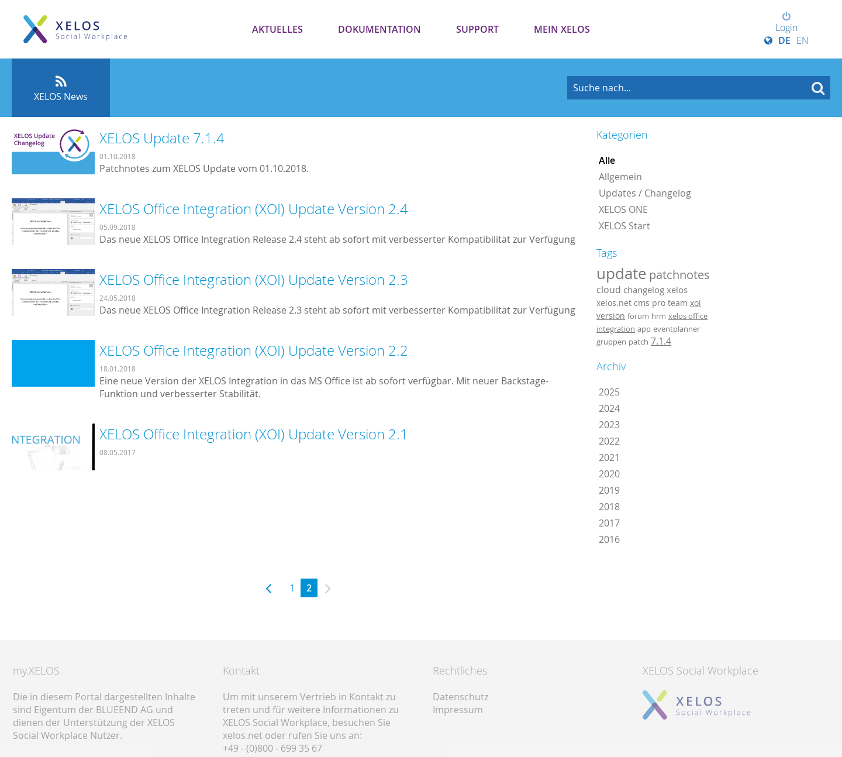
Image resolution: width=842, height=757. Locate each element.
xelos (677, 289)
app (644, 329)
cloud (608, 289)
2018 (609, 506)
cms (642, 302)
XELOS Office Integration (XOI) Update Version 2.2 (253, 350)
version (610, 316)
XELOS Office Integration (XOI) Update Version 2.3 (253, 279)
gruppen (611, 341)
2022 (609, 441)
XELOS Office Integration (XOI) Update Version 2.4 (253, 208)
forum (638, 316)
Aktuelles (277, 29)
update (621, 273)
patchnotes (679, 275)
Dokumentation (379, 29)
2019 (609, 490)
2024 (609, 408)
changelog (643, 289)
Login (786, 23)
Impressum (458, 709)
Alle (607, 160)
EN (802, 40)
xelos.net (614, 302)
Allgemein (620, 176)
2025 (609, 392)
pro (658, 302)
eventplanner (676, 329)
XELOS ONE (623, 209)
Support (477, 29)
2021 (609, 457)
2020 (609, 473)
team (678, 302)
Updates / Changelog (645, 193)
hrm (658, 316)
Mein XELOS (562, 29)
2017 (609, 523)
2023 (609, 424)
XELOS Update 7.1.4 (162, 138)
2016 (609, 539)
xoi (695, 302)
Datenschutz (460, 696)
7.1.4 (661, 341)
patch (638, 341)
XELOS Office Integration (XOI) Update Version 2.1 (253, 434)
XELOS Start (624, 225)
